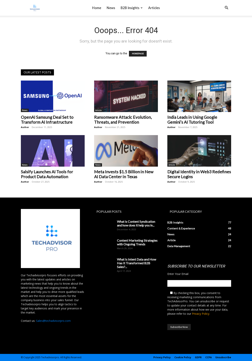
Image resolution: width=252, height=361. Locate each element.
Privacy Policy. (201, 314)
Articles (154, 8)
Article (98, 110)
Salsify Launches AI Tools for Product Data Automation (47, 174)
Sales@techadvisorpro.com (53, 321)
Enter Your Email (177, 274)
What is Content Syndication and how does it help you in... (136, 223)
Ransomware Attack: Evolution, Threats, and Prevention (123, 119)
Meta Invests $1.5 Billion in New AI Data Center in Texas (123, 174)
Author (25, 127)
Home (96, 8)
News (111, 8)
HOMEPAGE (138, 53)
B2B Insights (132, 8)
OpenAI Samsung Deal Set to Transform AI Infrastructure (47, 119)
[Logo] (35, 8)
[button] (226, 8)
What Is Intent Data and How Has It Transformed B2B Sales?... (136, 263)
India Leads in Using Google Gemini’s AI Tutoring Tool (192, 119)
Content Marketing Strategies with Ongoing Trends (137, 242)
